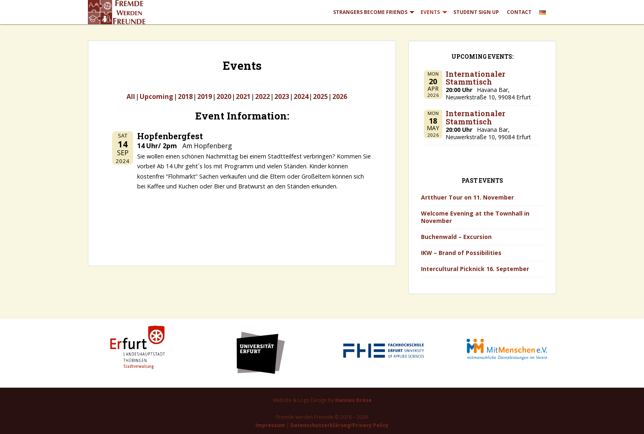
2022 (262, 96)
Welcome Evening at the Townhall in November (475, 217)
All (130, 96)
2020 (223, 96)
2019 (204, 96)
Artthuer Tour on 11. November (467, 197)
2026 (339, 96)
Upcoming (156, 96)
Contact (519, 12)
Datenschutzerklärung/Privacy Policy (339, 425)
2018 (185, 96)
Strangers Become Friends (370, 12)
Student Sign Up (476, 12)
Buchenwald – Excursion (456, 237)
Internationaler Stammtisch (475, 78)
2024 (301, 96)
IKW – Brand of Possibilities (461, 253)
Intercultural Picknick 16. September (475, 269)
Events (430, 12)
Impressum (270, 425)
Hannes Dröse (353, 400)
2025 (320, 96)
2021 (243, 96)
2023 (281, 96)
